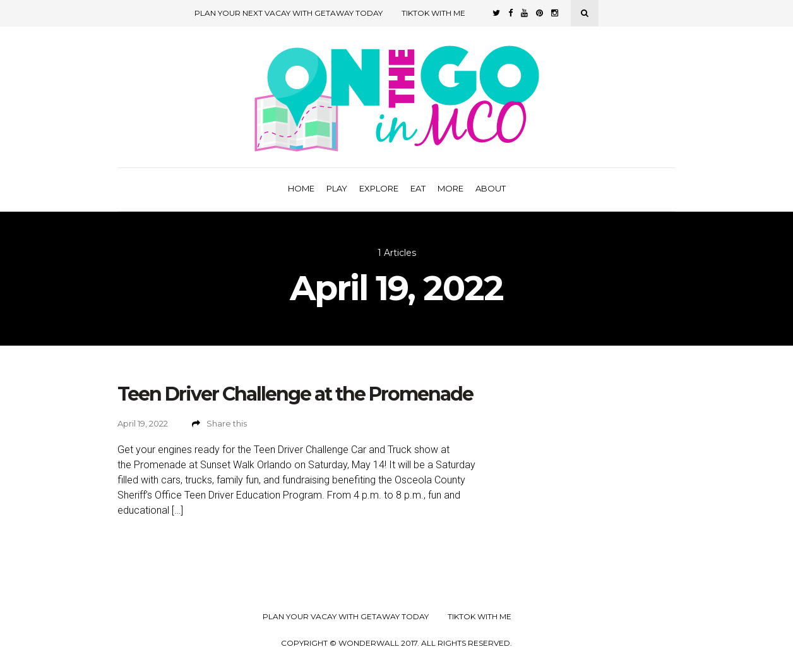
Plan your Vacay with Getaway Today (346, 617)
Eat (418, 188)
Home (301, 188)
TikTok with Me (433, 13)
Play (336, 188)
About (490, 188)
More (450, 188)
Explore (378, 188)
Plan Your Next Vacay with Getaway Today (288, 13)
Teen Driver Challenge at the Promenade (295, 394)
